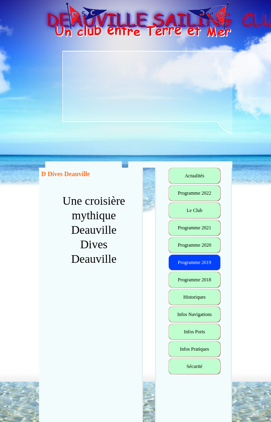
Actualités (195, 176)
